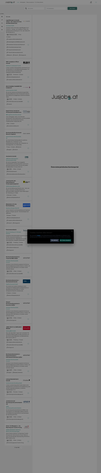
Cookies (38, 235)
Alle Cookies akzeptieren (65, 240)
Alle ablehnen (54, 240)
